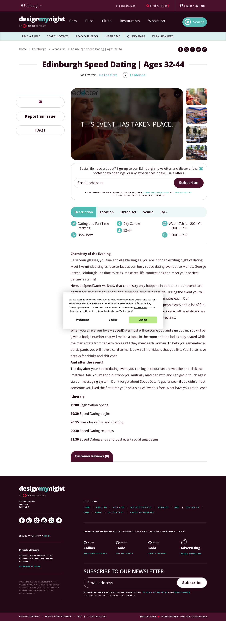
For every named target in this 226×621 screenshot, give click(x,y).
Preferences (83, 319)
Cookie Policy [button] (140, 307)
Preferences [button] (126, 311)
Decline (113, 319)
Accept (143, 319)
